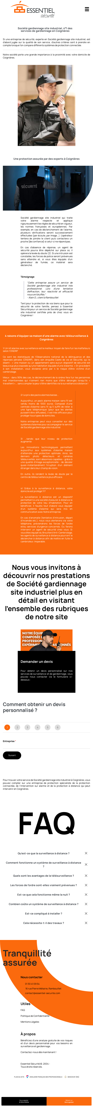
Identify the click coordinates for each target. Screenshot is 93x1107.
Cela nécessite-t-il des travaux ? (43, 923)
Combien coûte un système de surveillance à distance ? (43, 904)
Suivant (12, 755)
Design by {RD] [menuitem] (73, 1077)
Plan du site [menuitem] (19, 1077)
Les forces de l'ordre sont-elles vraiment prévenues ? (43, 885)
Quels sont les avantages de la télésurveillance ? (43, 875)
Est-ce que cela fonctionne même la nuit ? (43, 894)
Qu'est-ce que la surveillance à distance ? (43, 853)
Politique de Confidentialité (35, 1015)
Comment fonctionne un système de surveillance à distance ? (43, 864)
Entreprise (9, 741)
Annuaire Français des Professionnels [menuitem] (46, 1077)
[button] (46, 853)
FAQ (23, 1010)
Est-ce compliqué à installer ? (43, 913)
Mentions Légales (30, 1021)
